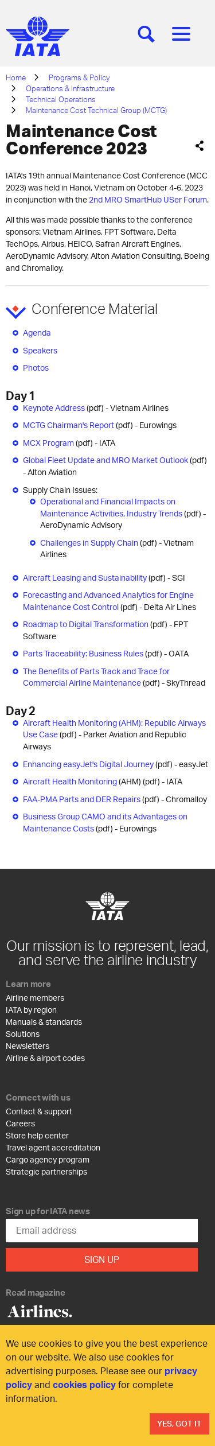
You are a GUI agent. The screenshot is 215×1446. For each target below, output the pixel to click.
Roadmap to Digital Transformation (85, 624)
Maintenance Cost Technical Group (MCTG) (96, 110)
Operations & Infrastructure (70, 88)
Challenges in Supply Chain (89, 542)
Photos (36, 367)
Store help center (37, 1135)
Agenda (37, 332)
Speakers (40, 350)
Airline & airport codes (45, 1058)
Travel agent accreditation (53, 1147)
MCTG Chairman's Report (68, 425)
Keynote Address (54, 408)
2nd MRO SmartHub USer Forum (148, 199)
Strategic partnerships (46, 1171)
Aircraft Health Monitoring (70, 781)
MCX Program (48, 443)
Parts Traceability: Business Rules (83, 653)
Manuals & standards (44, 1022)
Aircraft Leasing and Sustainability (85, 577)
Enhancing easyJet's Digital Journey (88, 764)
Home (16, 77)
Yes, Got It (179, 1423)
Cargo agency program (47, 1159)
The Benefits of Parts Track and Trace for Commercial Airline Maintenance (96, 677)
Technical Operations (61, 99)
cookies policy (84, 1384)
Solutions (23, 1034)
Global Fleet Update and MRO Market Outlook (105, 460)
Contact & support (39, 1111)
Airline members (35, 997)
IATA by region (31, 1009)
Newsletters (27, 1046)
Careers (20, 1123)
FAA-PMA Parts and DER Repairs (81, 799)
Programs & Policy (79, 77)
